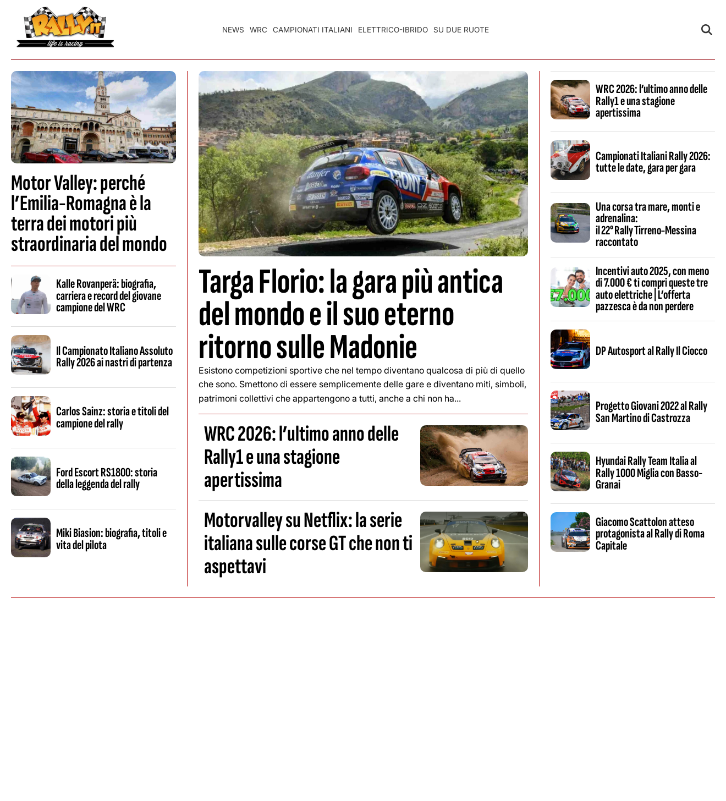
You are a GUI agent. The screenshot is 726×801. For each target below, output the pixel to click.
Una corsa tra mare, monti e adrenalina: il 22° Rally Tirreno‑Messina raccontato (648, 224)
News (233, 29)
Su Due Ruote (461, 29)
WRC (258, 29)
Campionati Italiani (313, 29)
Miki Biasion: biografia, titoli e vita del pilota (111, 538)
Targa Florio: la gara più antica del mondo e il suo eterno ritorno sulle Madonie (351, 314)
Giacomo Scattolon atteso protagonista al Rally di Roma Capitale (650, 533)
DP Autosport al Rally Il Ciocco (651, 351)
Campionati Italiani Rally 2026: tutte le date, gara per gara (653, 162)
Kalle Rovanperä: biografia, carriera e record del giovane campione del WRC (108, 295)
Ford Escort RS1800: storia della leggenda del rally (106, 478)
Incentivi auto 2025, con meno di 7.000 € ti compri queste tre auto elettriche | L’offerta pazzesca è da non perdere (652, 289)
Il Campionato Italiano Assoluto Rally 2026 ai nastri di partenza (114, 356)
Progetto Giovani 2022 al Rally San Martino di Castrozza (651, 411)
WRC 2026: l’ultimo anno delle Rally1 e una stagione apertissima (301, 457)
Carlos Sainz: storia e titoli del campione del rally (112, 417)
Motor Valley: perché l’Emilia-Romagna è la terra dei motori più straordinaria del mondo (89, 213)
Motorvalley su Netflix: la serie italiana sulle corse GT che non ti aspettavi (308, 543)
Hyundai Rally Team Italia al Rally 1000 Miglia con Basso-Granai (649, 472)
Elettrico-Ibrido (393, 29)
